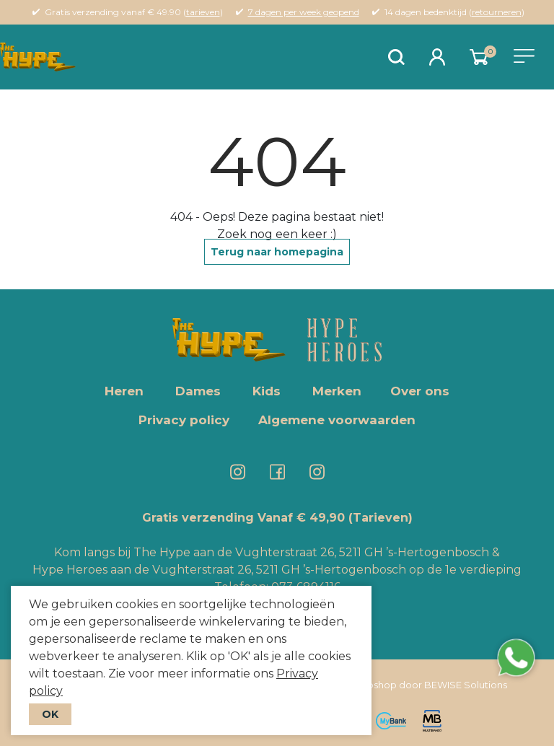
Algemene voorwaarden (337, 420)
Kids (266, 391)
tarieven (203, 11)
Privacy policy (183, 420)
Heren (124, 391)
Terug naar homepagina (277, 251)
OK (50, 714)
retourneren (497, 11)
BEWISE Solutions (465, 684)
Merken (336, 391)
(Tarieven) (380, 518)
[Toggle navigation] (524, 56)
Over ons (419, 391)
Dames (198, 391)
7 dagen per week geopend (303, 11)
